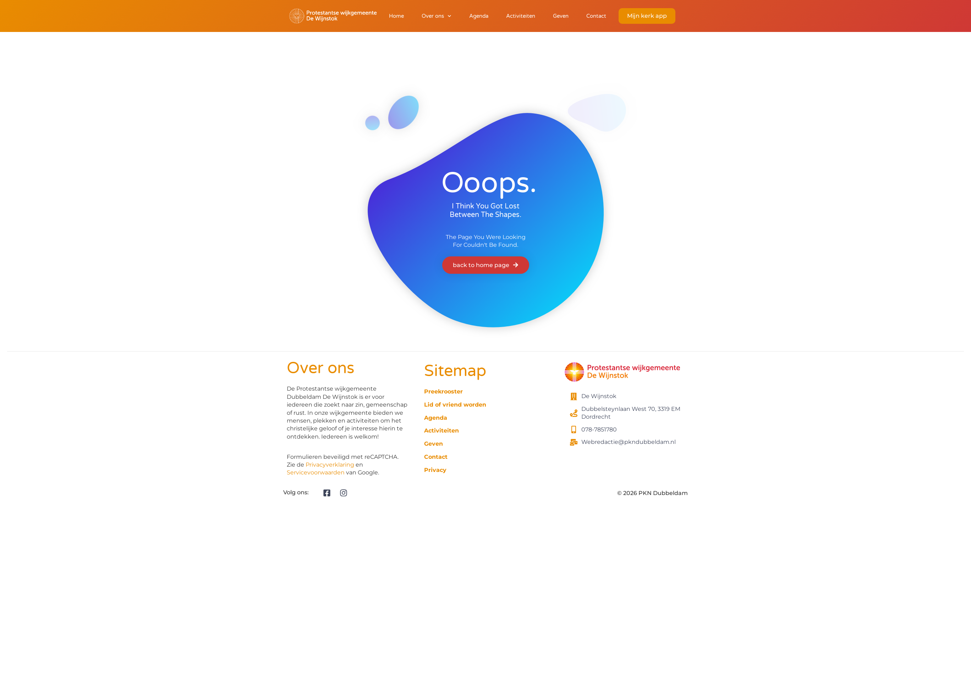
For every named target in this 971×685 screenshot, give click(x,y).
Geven (561, 16)
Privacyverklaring (330, 464)
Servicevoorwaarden (316, 472)
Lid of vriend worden (455, 404)
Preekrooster (443, 391)
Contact (596, 16)
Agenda (478, 16)
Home (396, 16)
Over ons (436, 16)
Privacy (435, 470)
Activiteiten (520, 16)
